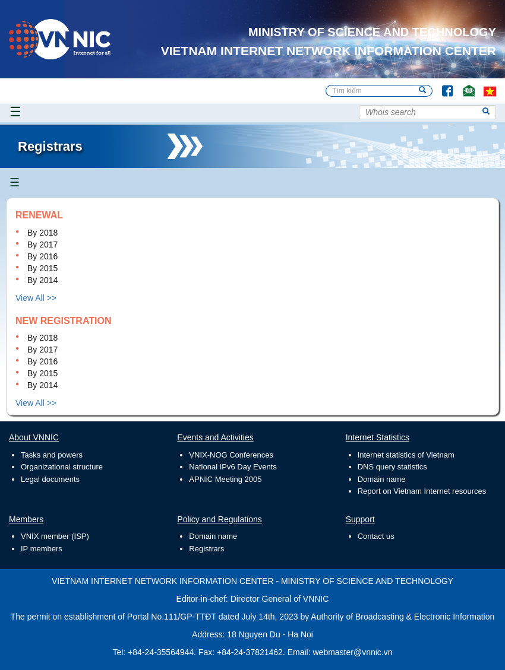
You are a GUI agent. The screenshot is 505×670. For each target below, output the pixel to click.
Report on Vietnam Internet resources (422, 491)
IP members (41, 548)
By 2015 (42, 268)
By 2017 (42, 244)
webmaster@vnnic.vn (352, 652)
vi (490, 91)
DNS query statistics (392, 466)
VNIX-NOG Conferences (231, 454)
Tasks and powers (52, 454)
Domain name (382, 479)
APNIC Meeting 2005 (225, 479)
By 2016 (42, 256)
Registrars (206, 548)
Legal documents (50, 479)
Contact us (376, 536)
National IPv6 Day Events (232, 466)
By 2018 (42, 232)
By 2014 (42, 280)
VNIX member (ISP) (55, 536)
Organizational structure (62, 466)
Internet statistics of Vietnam (406, 454)
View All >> (35, 298)
